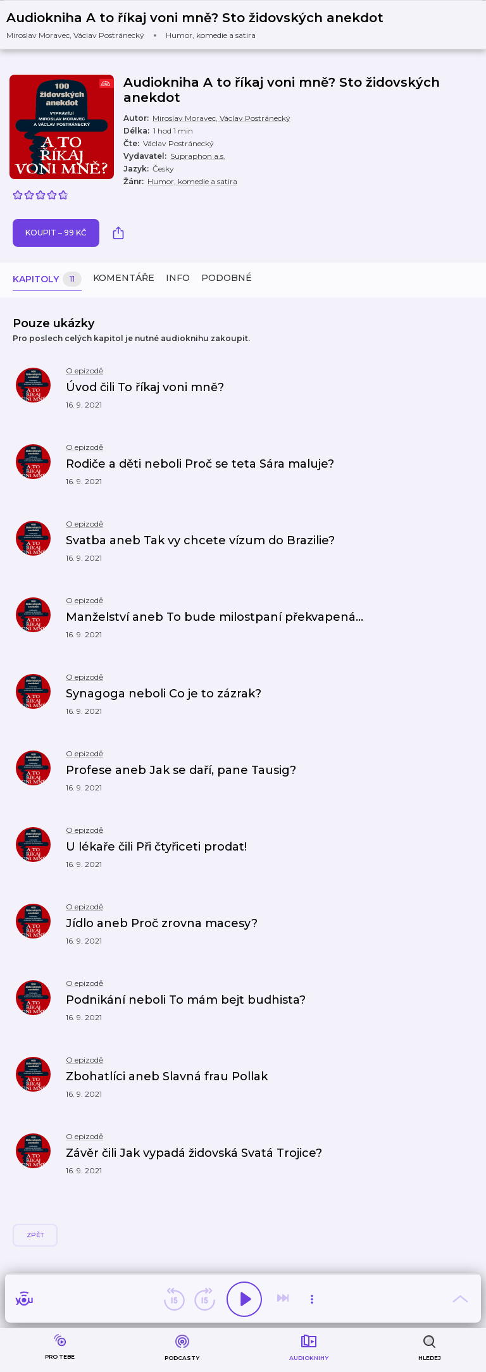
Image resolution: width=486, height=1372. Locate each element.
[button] (203, 25)
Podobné (226, 278)
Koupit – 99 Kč (56, 232)
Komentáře (123, 278)
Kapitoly (47, 279)
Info (178, 278)
